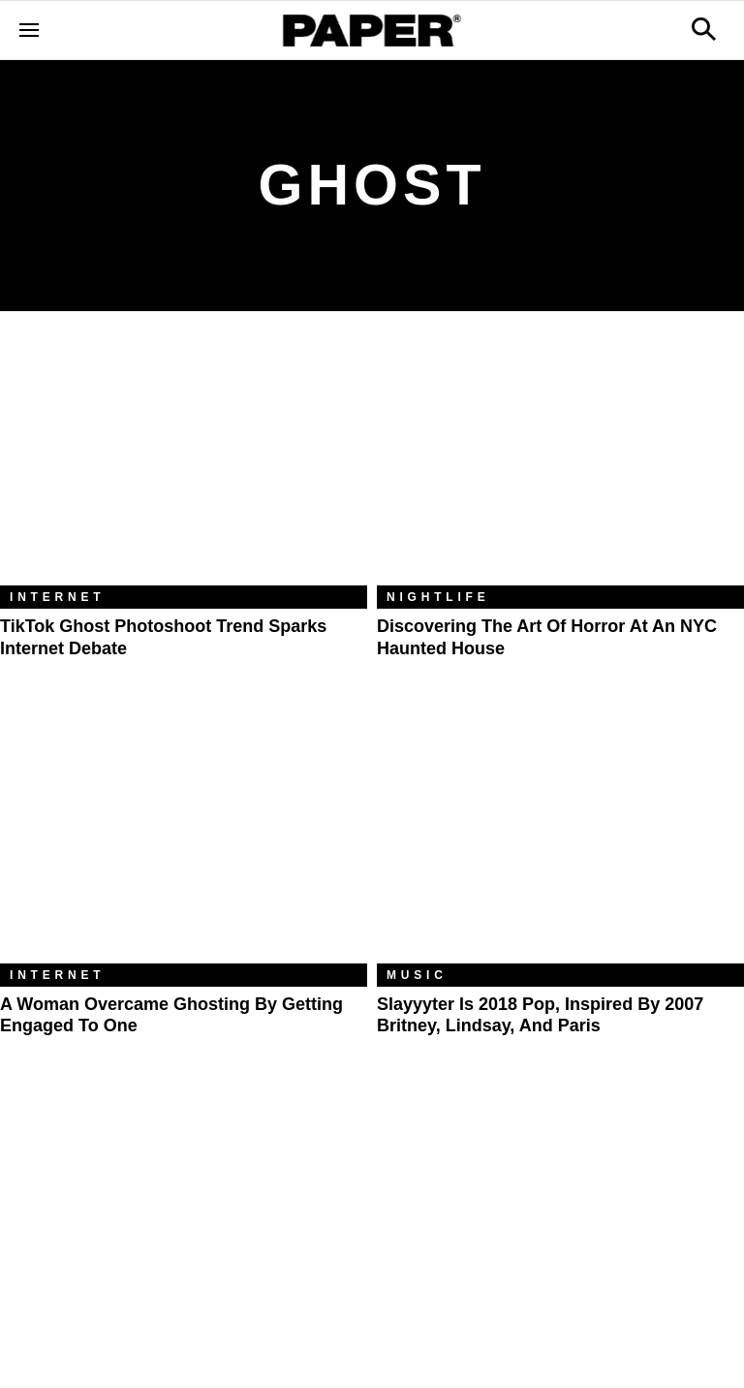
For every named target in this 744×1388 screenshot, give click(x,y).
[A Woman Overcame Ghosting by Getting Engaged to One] (183, 840)
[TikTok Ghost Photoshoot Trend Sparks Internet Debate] (183, 462)
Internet (57, 597)
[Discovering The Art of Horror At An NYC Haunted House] (560, 462)
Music (417, 975)
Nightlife (438, 597)
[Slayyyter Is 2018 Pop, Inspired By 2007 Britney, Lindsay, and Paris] (560, 840)
